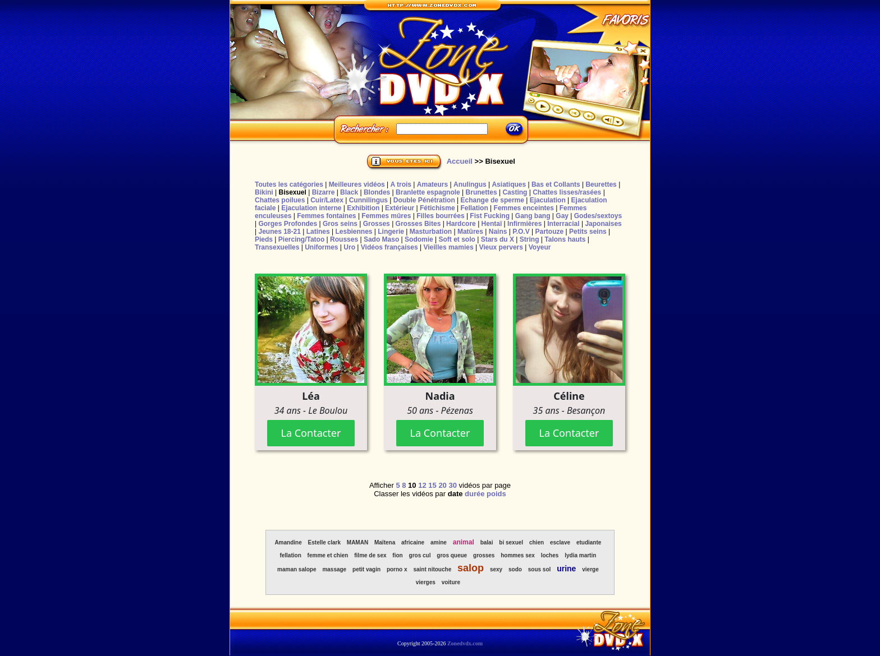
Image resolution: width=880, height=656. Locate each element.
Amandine (287, 542)
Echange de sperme (492, 200)
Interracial (563, 224)
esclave (560, 542)
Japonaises (603, 224)
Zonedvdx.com (465, 643)
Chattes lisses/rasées (567, 192)
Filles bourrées (440, 216)
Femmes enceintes (524, 208)
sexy (496, 569)
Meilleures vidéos (357, 184)
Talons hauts (564, 239)
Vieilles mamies (448, 247)
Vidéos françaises (389, 247)
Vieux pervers (501, 247)
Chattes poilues (280, 200)
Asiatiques (509, 184)
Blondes (377, 192)
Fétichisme (437, 208)
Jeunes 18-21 (279, 231)
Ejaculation (548, 200)
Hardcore (461, 224)
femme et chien (328, 555)
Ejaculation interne (311, 208)
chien (536, 542)
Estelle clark (324, 542)
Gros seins (340, 224)
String (529, 239)
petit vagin (366, 569)
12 (422, 485)
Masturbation (431, 231)
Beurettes (600, 184)
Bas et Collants (555, 184)
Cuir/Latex (326, 200)
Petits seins (588, 231)
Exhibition (363, 208)
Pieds (264, 239)
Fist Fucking (490, 216)
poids (496, 493)
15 (432, 485)
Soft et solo (457, 239)
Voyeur (540, 247)
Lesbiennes (353, 231)
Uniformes (321, 247)
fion (397, 555)
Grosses (376, 224)
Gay (562, 216)
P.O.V (520, 231)
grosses (483, 555)
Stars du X (497, 239)
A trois (400, 184)
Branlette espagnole (428, 192)
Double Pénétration (424, 200)
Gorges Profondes (287, 224)
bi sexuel (511, 542)
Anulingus (470, 184)
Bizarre (323, 192)
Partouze (549, 231)
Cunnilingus (368, 200)
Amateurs (432, 184)
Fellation (474, 208)
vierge (590, 569)
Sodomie (419, 239)
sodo (515, 569)
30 (452, 485)
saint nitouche (432, 569)
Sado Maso (381, 239)
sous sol (539, 569)
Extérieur (399, 208)
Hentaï (492, 224)
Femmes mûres (386, 216)
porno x (397, 569)
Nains (498, 231)
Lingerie (391, 231)
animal (463, 542)
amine (438, 542)
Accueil (460, 161)
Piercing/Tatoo (301, 239)
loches (550, 555)
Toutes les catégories (289, 184)
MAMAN (357, 542)
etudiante (588, 542)
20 (442, 485)
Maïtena (384, 542)
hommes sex (518, 555)
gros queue (452, 555)
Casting (514, 192)
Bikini (264, 192)
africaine (412, 542)
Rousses (344, 239)
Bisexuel (292, 192)
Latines (318, 231)
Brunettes (481, 192)
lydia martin (580, 555)
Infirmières (524, 224)
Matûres (470, 231)
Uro (349, 247)
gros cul (420, 555)
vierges (426, 582)
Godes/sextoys (598, 216)
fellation (290, 555)
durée (474, 493)
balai (486, 542)
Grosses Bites (418, 224)
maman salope (296, 569)
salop (470, 568)
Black (349, 192)
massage (334, 569)
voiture (451, 582)
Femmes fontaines (326, 216)
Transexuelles (277, 247)
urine (566, 568)
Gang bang (533, 216)
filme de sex (370, 555)
